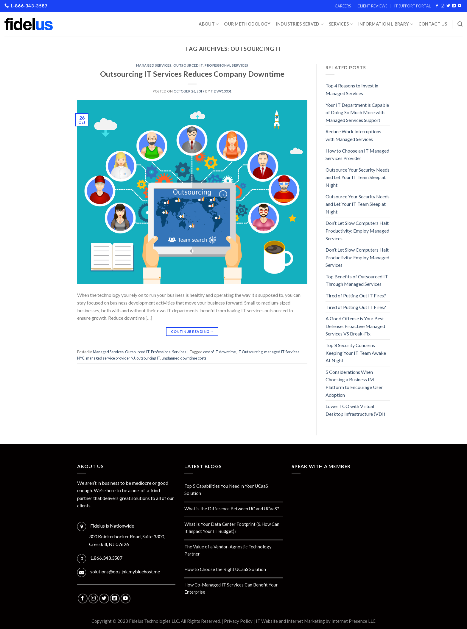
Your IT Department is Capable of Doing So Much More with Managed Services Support (357, 112)
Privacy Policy (238, 621)
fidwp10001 (221, 91)
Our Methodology (247, 23)
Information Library (385, 24)
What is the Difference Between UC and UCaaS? (231, 508)
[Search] (460, 24)
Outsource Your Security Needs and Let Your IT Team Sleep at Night (358, 177)
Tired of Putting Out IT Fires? (356, 295)
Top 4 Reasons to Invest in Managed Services (352, 89)
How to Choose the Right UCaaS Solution (225, 569)
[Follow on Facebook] (437, 6)
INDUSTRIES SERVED (299, 24)
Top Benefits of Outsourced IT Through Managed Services (357, 280)
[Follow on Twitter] (448, 6)
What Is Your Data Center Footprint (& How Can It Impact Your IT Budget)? (231, 527)
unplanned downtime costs (184, 358)
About (209, 24)
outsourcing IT (148, 358)
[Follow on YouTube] (459, 6)
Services (341, 24)
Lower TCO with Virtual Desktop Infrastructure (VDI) (355, 410)
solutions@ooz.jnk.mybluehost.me (125, 571)
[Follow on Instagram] (442, 6)
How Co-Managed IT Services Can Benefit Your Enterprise (231, 588)
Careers (343, 6)
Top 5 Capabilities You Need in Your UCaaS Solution (226, 489)
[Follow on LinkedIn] (454, 6)
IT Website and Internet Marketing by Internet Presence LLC (316, 621)
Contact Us (432, 23)
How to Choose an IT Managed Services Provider (357, 154)
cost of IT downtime (219, 351)
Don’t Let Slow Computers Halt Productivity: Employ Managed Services (357, 230)
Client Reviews (372, 6)
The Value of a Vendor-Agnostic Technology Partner (228, 550)
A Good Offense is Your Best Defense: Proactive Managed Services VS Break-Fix (355, 326)
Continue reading (192, 331)
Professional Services (226, 65)
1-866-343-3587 (26, 5)
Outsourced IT (188, 65)
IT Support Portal (412, 6)
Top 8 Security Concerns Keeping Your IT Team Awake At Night (356, 352)
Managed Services (154, 65)
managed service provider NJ (110, 358)
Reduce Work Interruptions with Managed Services (353, 135)
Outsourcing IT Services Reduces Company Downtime (192, 73)
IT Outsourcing (250, 351)
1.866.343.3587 (106, 558)
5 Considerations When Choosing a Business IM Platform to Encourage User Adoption (354, 383)
